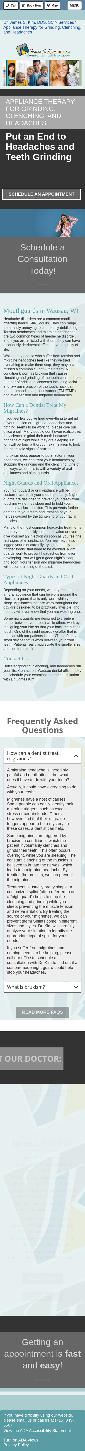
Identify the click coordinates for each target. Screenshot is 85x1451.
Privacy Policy (16, 1445)
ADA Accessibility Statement (45, 1430)
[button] (42, 755)
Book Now (34, 5)
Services (66, 22)
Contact (24, 671)
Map (54, 5)
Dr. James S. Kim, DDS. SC (28, 22)
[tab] (42, 756)
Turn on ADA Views (20, 1440)
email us (24, 1420)
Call (13, 5)
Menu (74, 5)
